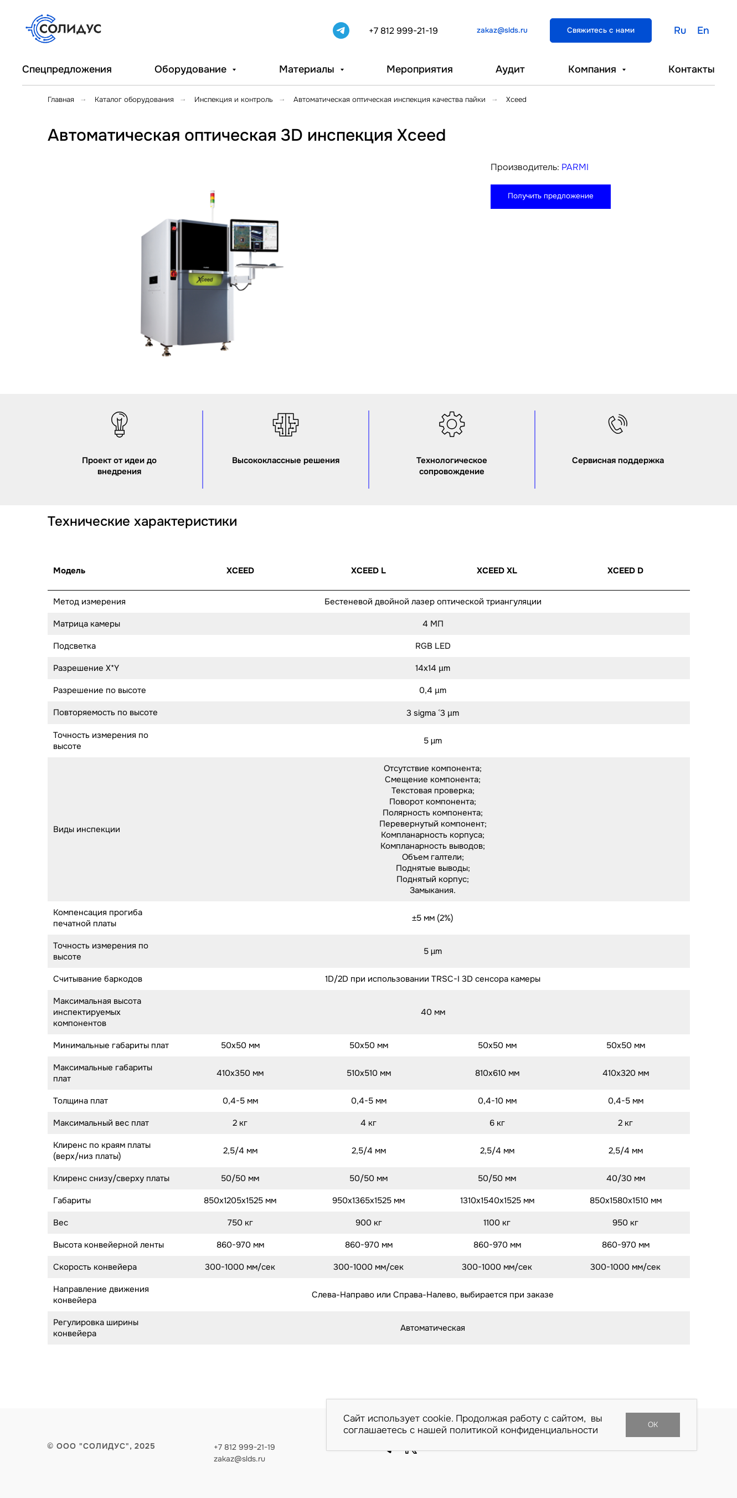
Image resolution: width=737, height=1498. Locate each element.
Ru (680, 30)
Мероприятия (419, 69)
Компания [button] (593, 69)
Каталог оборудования (134, 99)
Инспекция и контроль (233, 99)
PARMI (575, 167)
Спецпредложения (67, 69)
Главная (61, 99)
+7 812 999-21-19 (403, 31)
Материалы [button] (308, 69)
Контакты (691, 69)
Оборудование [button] (191, 69)
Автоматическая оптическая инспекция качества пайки (389, 99)
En (703, 30)
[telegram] (341, 30)
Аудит (510, 69)
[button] (601, 30)
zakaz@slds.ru (239, 1459)
